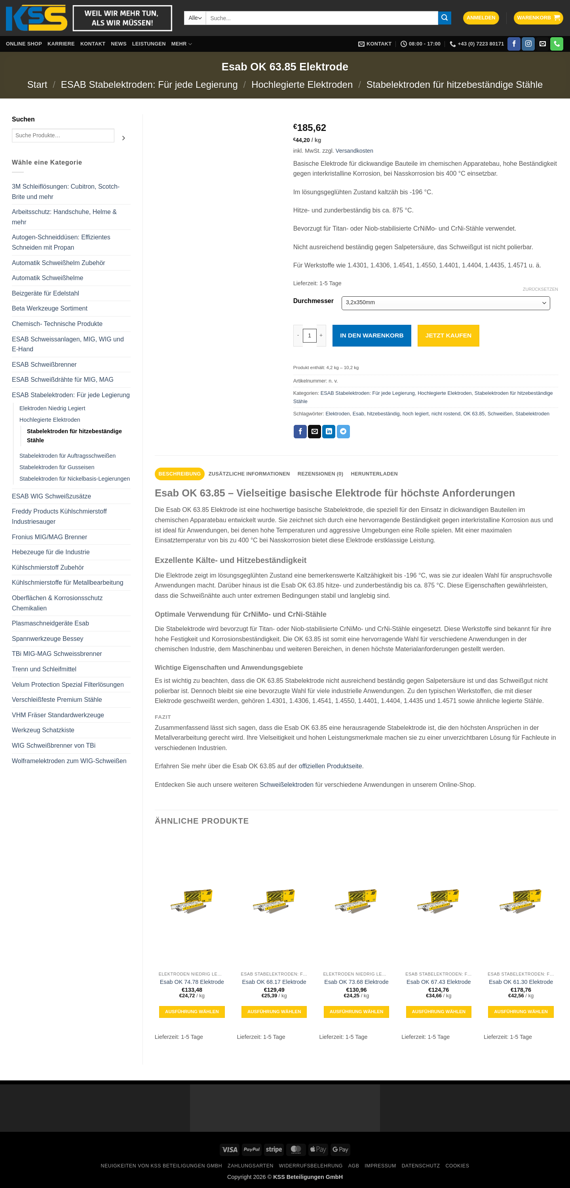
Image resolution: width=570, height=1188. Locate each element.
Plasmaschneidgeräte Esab (50, 623)
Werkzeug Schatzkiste (43, 730)
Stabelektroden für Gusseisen (57, 467)
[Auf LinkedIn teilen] (328, 431)
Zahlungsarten (251, 1166)
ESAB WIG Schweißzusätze (51, 496)
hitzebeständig (383, 414)
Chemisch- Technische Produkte (57, 323)
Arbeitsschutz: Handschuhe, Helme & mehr (64, 216)
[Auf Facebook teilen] (300, 431)
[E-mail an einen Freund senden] (314, 431)
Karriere (61, 44)
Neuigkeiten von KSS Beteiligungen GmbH (161, 1166)
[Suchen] (124, 138)
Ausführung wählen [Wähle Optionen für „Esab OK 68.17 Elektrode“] (274, 1011)
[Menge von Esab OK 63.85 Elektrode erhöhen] (321, 336)
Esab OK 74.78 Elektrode (192, 982)
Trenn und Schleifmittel (44, 669)
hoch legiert (416, 414)
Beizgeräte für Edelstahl (45, 293)
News (118, 44)
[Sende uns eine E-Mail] (542, 44)
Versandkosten (354, 151)
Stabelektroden (532, 414)
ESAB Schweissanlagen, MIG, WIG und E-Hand (68, 344)
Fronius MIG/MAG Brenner (49, 537)
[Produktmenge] (310, 336)
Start (37, 84)
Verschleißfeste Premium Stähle (57, 699)
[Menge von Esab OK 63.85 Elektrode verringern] (298, 336)
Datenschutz (421, 1166)
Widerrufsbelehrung (311, 1166)
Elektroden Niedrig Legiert (52, 408)
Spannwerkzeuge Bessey (48, 638)
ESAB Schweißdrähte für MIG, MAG (63, 379)
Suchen (23, 119)
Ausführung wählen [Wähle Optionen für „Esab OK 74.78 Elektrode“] (192, 1011)
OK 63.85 (473, 414)
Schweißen (500, 414)
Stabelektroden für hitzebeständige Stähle (455, 84)
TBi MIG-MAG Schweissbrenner (57, 653)
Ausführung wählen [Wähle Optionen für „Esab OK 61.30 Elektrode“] (521, 1011)
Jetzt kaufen (448, 335)
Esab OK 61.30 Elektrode (521, 982)
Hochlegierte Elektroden (302, 84)
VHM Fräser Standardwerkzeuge (58, 715)
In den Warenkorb (371, 335)
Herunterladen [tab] (374, 474)
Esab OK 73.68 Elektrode (356, 982)
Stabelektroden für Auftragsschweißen (67, 456)
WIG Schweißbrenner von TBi (53, 745)
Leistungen (149, 44)
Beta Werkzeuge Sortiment (49, 308)
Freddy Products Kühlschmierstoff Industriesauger (59, 516)
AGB (353, 1166)
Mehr (181, 44)
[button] (481, 18)
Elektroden (337, 414)
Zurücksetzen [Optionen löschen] (540, 289)
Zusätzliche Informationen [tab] (249, 474)
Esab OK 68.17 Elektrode (274, 982)
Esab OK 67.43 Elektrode (439, 982)
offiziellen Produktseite (330, 766)
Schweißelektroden (287, 784)
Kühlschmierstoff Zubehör (48, 567)
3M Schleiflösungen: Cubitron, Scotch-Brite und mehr (66, 191)
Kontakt (92, 44)
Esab (358, 414)
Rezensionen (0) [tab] (320, 474)
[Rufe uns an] (556, 44)
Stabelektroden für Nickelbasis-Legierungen (74, 479)
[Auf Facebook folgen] (514, 44)
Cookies (457, 1166)
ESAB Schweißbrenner (44, 364)
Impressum (380, 1166)
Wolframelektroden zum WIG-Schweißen (69, 761)
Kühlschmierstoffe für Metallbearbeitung (68, 582)
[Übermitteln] (445, 18)
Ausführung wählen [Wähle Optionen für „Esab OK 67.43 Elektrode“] (439, 1011)
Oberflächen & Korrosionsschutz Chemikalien (57, 603)
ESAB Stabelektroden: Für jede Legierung (149, 84)
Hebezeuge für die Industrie (51, 552)
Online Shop (24, 44)
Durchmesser (313, 301)
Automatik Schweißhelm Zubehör (58, 263)
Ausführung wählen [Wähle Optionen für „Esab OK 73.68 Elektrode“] (357, 1011)
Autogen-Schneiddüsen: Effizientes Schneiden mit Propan (61, 242)
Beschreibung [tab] (180, 474)
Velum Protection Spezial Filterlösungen (68, 684)
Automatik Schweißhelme (48, 278)
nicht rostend (445, 414)
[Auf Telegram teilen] (343, 431)
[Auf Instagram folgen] (528, 44)
